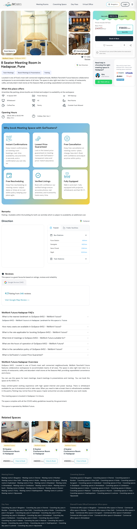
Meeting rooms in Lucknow (53, 491)
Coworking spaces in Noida (110, 480)
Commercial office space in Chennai (110, 508)
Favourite (108, 45)
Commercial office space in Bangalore (83, 508)
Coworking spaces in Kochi (100, 488)
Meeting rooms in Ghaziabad (44, 483)
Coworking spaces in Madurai (80, 491)
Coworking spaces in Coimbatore (117, 485)
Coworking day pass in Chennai (37, 508)
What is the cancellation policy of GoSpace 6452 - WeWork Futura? (32, 349)
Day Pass (74, 4)
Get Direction (82, 65)
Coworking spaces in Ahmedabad (92, 485)
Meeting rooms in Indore (43, 485)
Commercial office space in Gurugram (89, 513)
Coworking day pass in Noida (44, 510)
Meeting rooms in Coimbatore (23, 485)
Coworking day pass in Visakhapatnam (43, 523)
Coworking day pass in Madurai (35, 520)
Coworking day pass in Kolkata (12, 520)
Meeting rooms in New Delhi (11, 480)
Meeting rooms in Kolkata (15, 488)
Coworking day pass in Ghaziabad (13, 515)
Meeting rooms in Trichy (10, 491)
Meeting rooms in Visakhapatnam (31, 491)
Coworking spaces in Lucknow (107, 493)
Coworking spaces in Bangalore (81, 478)
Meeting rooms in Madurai (35, 488)
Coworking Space (59, 4)
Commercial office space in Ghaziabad (108, 515)
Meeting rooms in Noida (30, 480)
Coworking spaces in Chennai (103, 478)
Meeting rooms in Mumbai (51, 478)
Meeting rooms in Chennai (31, 478)
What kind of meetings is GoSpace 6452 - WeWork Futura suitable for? (33, 338)
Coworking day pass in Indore (27, 518)
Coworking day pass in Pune (51, 513)
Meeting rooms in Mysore (54, 488)
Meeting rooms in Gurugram (50, 480)
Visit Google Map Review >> (17, 300)
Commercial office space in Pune (81, 515)
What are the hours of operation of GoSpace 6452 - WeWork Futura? (33, 343)
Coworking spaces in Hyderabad (90, 483)
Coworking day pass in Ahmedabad (39, 515)
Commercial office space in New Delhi (101, 510)
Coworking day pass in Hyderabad (27, 513)
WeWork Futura (7, 58)
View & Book (20, 461)
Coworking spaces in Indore (79, 488)
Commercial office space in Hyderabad (117, 513)
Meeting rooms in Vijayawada (12, 493)
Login (125, 4)
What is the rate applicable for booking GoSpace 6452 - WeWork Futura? (34, 332)
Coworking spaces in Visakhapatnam (83, 493)
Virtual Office (88, 4)
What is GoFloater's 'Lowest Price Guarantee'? (22, 355)
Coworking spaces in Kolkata (121, 488)
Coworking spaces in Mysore (102, 491)
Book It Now (114, 38)
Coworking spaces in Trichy (123, 491)
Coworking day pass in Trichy (18, 523)
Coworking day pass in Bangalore (13, 508)
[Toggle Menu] (132, 4)
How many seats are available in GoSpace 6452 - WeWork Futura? (31, 326)
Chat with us (103, 82)
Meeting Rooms (42, 4)
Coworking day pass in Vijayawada (30, 526)
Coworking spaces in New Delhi (88, 480)
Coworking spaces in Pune (112, 483)
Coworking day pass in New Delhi (20, 510)
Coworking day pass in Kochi (49, 518)
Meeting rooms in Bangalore (11, 478)
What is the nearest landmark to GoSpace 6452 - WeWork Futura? (31, 316)
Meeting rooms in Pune (25, 483)
